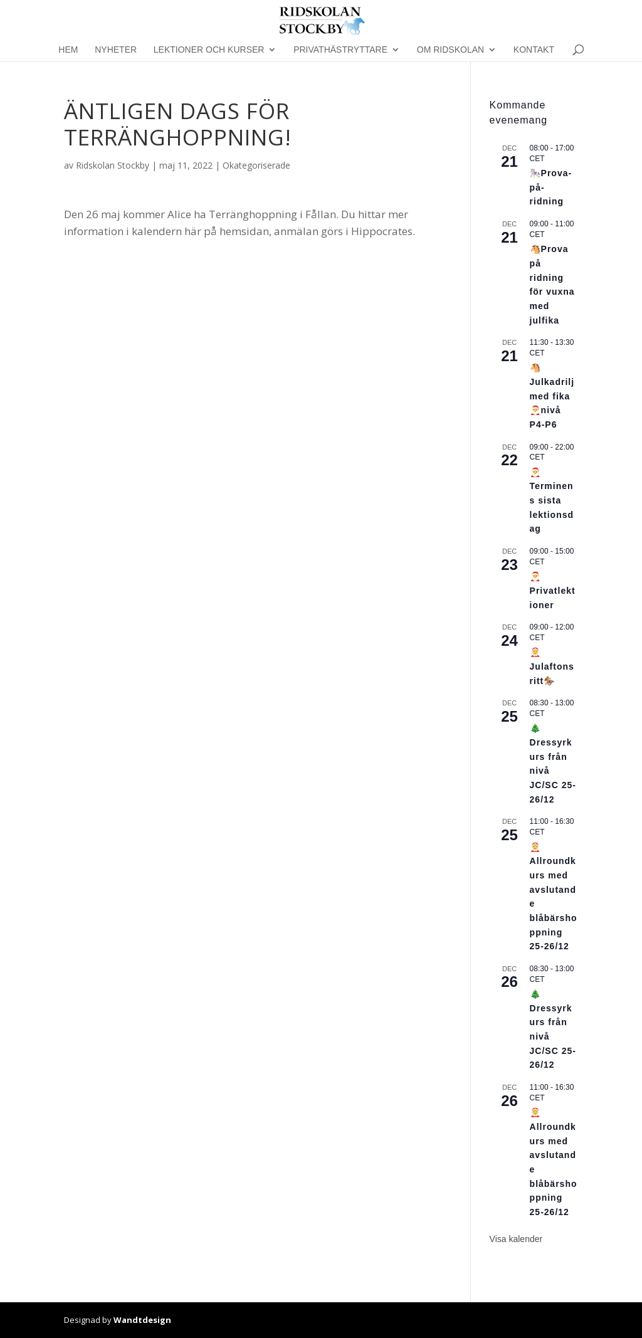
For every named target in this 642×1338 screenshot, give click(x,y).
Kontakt (533, 50)
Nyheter (116, 50)
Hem (68, 50)
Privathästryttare (340, 50)
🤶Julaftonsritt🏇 (552, 666)
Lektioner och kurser (209, 50)
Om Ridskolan (450, 50)
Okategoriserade (256, 165)
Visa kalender (516, 1239)
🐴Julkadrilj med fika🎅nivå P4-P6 (552, 395)
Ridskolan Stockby (112, 165)
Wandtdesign (142, 1319)
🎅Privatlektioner (553, 590)
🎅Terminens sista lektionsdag (552, 500)
